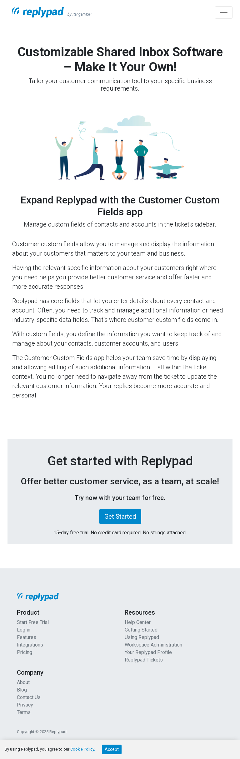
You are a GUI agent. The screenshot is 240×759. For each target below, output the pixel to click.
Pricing (24, 652)
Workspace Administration (153, 645)
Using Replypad (142, 637)
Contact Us (29, 697)
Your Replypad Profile (148, 652)
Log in (23, 630)
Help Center (138, 622)
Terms (24, 712)
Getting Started (141, 630)
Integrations (30, 645)
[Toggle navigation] (223, 12)
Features (26, 637)
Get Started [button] (120, 516)
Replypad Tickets (144, 660)
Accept (112, 749)
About (23, 682)
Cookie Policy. (82, 749)
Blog (22, 690)
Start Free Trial (33, 622)
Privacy (25, 705)
